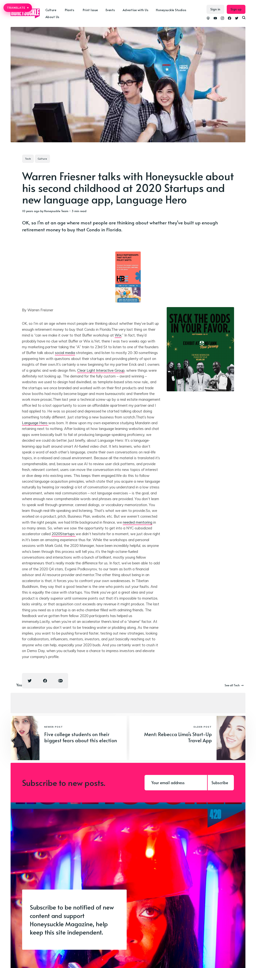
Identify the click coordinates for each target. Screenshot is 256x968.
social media (65, 352)
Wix (118, 335)
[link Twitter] (236, 18)
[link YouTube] (215, 18)
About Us (52, 17)
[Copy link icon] (60, 680)
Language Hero (35, 423)
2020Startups (64, 533)
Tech (28, 158)
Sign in (215, 9)
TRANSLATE (17, 7)
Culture (50, 10)
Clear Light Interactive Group (101, 370)
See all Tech (234, 685)
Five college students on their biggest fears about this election (80, 737)
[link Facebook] (229, 18)
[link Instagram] (222, 18)
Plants (69, 10)
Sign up (236, 9)
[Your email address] (176, 782)
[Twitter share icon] (29, 680)
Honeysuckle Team (56, 211)
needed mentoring (137, 522)
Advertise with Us (135, 10)
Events (110, 10)
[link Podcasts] (208, 18)
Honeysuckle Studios (171, 10)
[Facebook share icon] (45, 680)
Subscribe (220, 782)
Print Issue (90, 10)
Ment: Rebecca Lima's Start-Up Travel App (178, 737)
